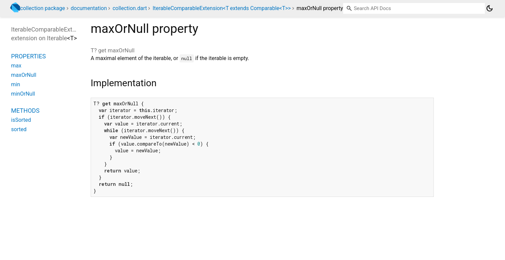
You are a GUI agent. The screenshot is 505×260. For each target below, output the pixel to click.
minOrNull (23, 94)
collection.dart (129, 8)
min (15, 84)
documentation (89, 8)
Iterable (57, 38)
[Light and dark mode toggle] (489, 8)
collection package (42, 8)
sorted (19, 129)
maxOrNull (23, 75)
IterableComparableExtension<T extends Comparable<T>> (221, 8)
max (16, 65)
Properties (28, 56)
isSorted (21, 120)
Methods (25, 110)
